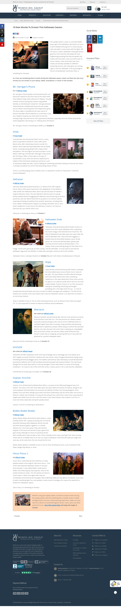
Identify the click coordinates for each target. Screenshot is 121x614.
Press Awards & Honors (60, 543)
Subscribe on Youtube (101, 549)
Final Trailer (18, 136)
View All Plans (98, 121)
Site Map (60, 602)
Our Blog (75, 540)
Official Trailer (22, 91)
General (38, 20)
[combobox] (78, 8)
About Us (92, 2)
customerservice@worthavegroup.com (73, 575)
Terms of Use (43, 602)
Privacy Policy (52, 602)
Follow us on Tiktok (100, 552)
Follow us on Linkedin (100, 546)
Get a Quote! (105, 67)
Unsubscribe (67, 602)
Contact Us (103, 2)
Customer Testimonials (60, 546)
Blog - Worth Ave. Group (26, 20)
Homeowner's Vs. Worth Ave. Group (80, 549)
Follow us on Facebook (101, 540)
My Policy (82, 2)
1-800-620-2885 (66, 580)
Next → (81, 516)
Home (16, 20)
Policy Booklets (77, 558)
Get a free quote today (52, 505)
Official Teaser (28, 351)
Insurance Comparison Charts (79, 544)
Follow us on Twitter (100, 543)
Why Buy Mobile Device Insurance (79, 554)
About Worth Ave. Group (61, 540)
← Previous (16, 516)
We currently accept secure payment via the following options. (25, 588)
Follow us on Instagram (101, 555)
